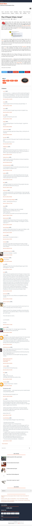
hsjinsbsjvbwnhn (6, 257)
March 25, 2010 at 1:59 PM (7, 332)
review (5, 47)
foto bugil (12, 513)
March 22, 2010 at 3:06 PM (7, 224)
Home (2, 519)
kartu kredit (5, 293)
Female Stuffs (5, 361)
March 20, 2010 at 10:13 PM (7, 179)
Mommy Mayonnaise (6, 360)
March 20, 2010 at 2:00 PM (7, 126)
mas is (4, 91)
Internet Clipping (6, 227)
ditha (4, 182)
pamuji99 (4, 327)
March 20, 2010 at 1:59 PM (7, 118)
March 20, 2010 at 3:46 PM (7, 154)
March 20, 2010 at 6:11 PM (7, 170)
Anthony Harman (6, 157)
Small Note (3, 3)
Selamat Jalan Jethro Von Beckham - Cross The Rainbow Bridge (14, 498)
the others (5, 137)
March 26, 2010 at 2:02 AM (7, 379)
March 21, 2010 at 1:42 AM (7, 187)
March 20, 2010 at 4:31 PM (7, 162)
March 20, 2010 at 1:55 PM (7, 112)
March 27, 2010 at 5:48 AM (7, 385)
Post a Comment (5, 443)
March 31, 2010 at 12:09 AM (7, 396)
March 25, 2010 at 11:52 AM (7, 324)
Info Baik (4, 235)
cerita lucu (8, 513)
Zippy (4, 206)
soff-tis (4, 335)
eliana (4, 108)
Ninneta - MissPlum (6, 301)
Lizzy (4, 399)
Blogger (2, 40)
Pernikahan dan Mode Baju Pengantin (12, 468)
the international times (7, 165)
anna (4, 264)
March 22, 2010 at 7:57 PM (7, 239)
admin (3, 78)
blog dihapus (24, 46)
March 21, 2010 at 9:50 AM (7, 196)
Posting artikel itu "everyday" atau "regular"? (13, 480)
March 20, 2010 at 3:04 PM (7, 143)
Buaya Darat (5, 190)
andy (4, 272)
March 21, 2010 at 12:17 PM (7, 203)
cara (5, 513)
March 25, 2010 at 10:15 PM (7, 369)
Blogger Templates (11, 523)
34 (12, 19)
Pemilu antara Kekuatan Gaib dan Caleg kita (13, 462)
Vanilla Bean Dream (6, 347)
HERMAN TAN (5, 146)
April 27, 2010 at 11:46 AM (7, 440)
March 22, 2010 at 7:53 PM (7, 232)
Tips (2, 513)
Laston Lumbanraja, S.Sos (7, 251)
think (4, 372)
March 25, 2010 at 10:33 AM (7, 298)
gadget (4, 121)
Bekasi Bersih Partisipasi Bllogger (9, 199)
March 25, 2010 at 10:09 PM (7, 363)
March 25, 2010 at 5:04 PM (7, 344)
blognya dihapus (19, 62)
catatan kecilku (5, 129)
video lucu (17, 513)
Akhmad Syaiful (6, 218)
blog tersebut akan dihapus (26, 25)
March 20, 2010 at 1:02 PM (7, 105)
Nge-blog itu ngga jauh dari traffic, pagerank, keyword (14, 456)
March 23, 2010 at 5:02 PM (7, 269)
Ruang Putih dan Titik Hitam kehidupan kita (13, 474)
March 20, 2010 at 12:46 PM (7, 99)
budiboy (4, 173)
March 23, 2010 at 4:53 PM (7, 261)
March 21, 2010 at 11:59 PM (7, 215)
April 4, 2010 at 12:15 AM (7, 415)
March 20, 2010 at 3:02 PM (7, 134)
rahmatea (4, 366)
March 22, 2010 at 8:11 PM (7, 248)
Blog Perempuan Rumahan (7, 358)
